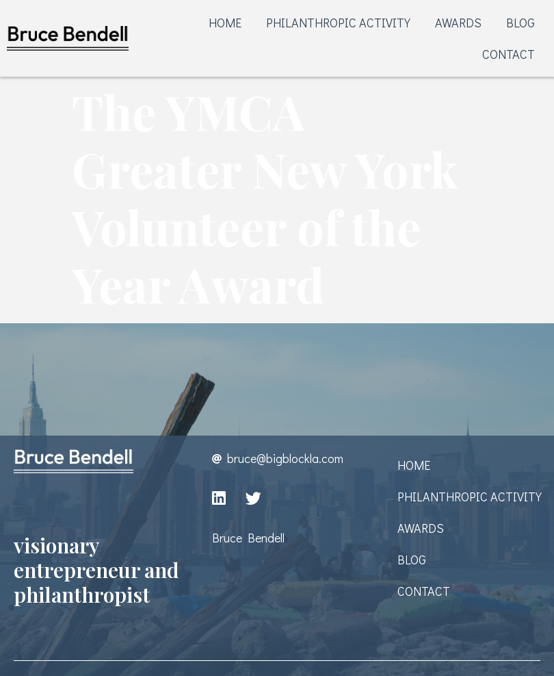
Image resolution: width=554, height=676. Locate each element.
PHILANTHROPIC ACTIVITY (338, 22)
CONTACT (508, 54)
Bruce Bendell (248, 537)
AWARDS (458, 22)
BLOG (520, 22)
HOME (225, 22)
